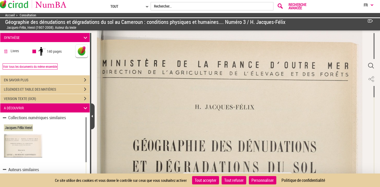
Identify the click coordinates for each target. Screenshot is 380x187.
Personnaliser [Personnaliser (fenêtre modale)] (262, 180)
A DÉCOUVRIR (46, 107)
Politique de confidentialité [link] (303, 180)
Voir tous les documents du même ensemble (30, 66)
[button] (370, 65)
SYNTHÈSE (46, 37)
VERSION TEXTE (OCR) (47, 98)
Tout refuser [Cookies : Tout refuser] (234, 180)
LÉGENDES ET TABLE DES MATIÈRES (47, 89)
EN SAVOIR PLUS (47, 80)
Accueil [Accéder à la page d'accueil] (10, 15)
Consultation (28, 15)
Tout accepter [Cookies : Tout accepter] (205, 180)
